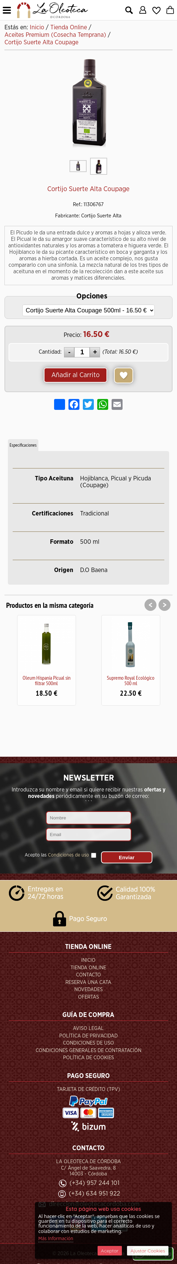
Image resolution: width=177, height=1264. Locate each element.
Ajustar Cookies (147, 1251)
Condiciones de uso (68, 855)
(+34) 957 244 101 (94, 1183)
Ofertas (88, 997)
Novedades (88, 989)
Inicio (88, 960)
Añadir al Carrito (75, 375)
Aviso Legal (88, 1028)
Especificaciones (23, 445)
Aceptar (109, 1251)
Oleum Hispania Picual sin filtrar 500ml (47, 680)
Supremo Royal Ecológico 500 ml (130, 680)
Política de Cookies (88, 1057)
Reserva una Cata (88, 982)
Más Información (55, 1238)
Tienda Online (88, 967)
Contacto (88, 974)
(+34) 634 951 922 (94, 1193)
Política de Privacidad (88, 1035)
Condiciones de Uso (88, 1043)
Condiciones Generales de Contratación (88, 1050)
